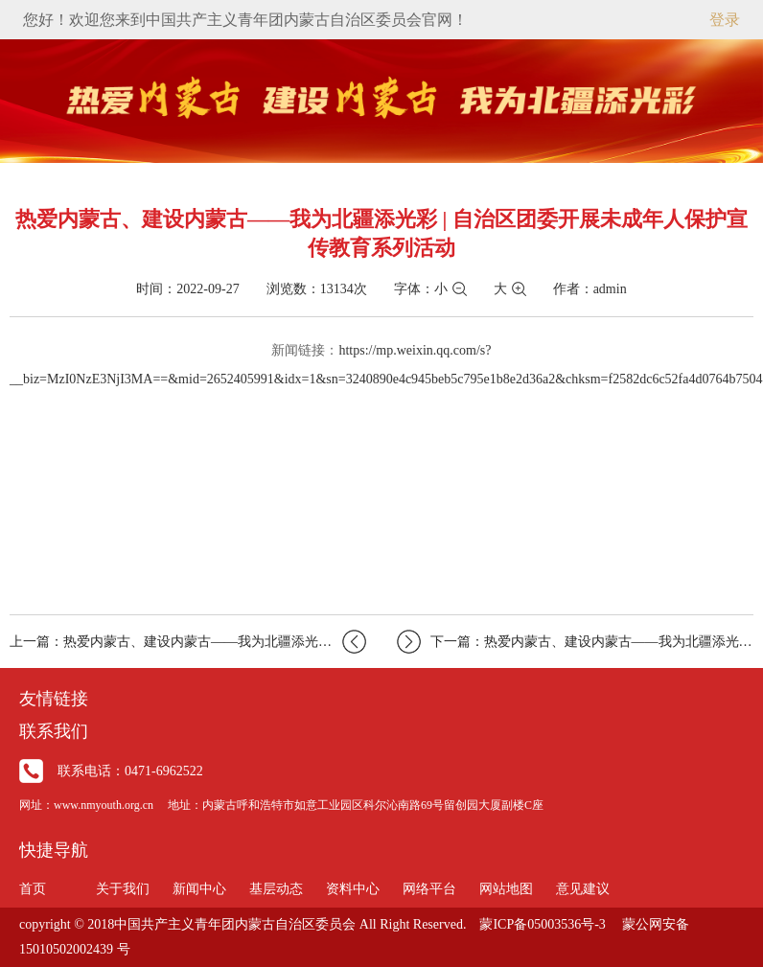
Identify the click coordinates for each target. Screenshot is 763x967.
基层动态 (276, 889)
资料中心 (353, 889)
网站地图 (506, 889)
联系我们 (53, 731)
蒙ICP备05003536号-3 (542, 924)
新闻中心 (199, 889)
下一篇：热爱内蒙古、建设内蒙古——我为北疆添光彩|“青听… (575, 642)
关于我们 (123, 889)
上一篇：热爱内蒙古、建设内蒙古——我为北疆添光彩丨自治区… (188, 642)
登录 (724, 20)
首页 (32, 889)
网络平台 (429, 889)
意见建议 (583, 889)
